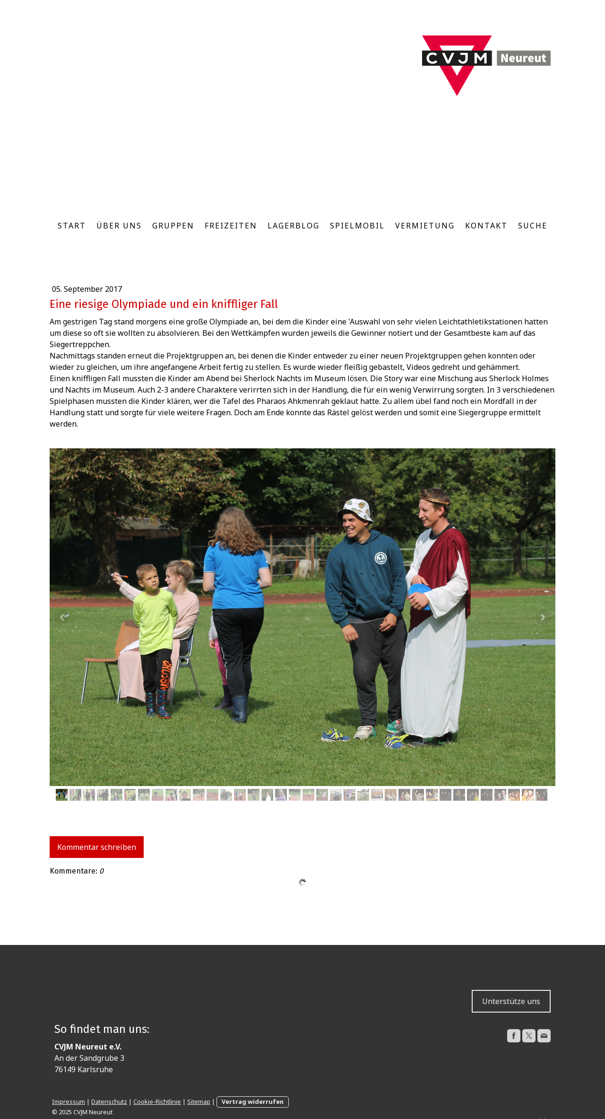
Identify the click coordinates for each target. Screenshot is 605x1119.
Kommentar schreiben (96, 847)
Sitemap (198, 1101)
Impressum (68, 1101)
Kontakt (486, 225)
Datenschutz (109, 1101)
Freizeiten (231, 225)
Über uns (119, 225)
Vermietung (425, 225)
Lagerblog (294, 225)
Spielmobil (357, 225)
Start (72, 225)
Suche (532, 225)
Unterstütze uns (511, 1001)
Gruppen (173, 225)
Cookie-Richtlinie (157, 1101)
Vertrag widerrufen (253, 1101)
